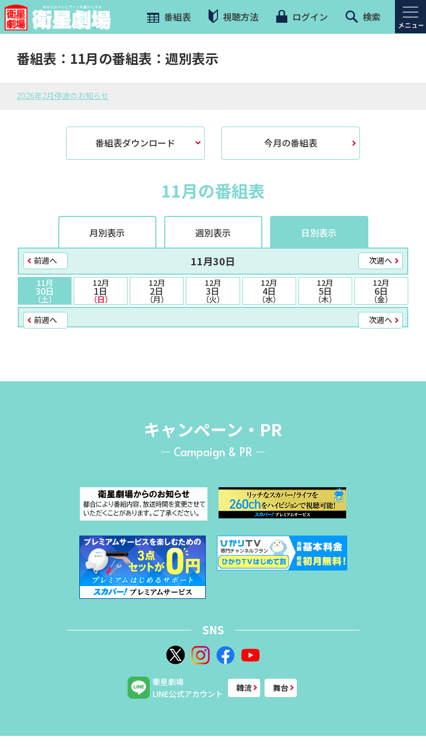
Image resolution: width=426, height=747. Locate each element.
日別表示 (319, 232)
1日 (100, 291)
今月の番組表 (290, 142)
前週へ (45, 260)
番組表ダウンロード (135, 142)
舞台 (280, 687)
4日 (269, 291)
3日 (212, 291)
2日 (156, 291)
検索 (363, 16)
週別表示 (213, 232)
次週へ (380, 260)
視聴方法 (233, 16)
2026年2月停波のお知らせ (63, 95)
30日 (44, 291)
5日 (325, 291)
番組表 (168, 16)
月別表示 (107, 232)
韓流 (244, 687)
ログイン (301, 16)
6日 (381, 291)
